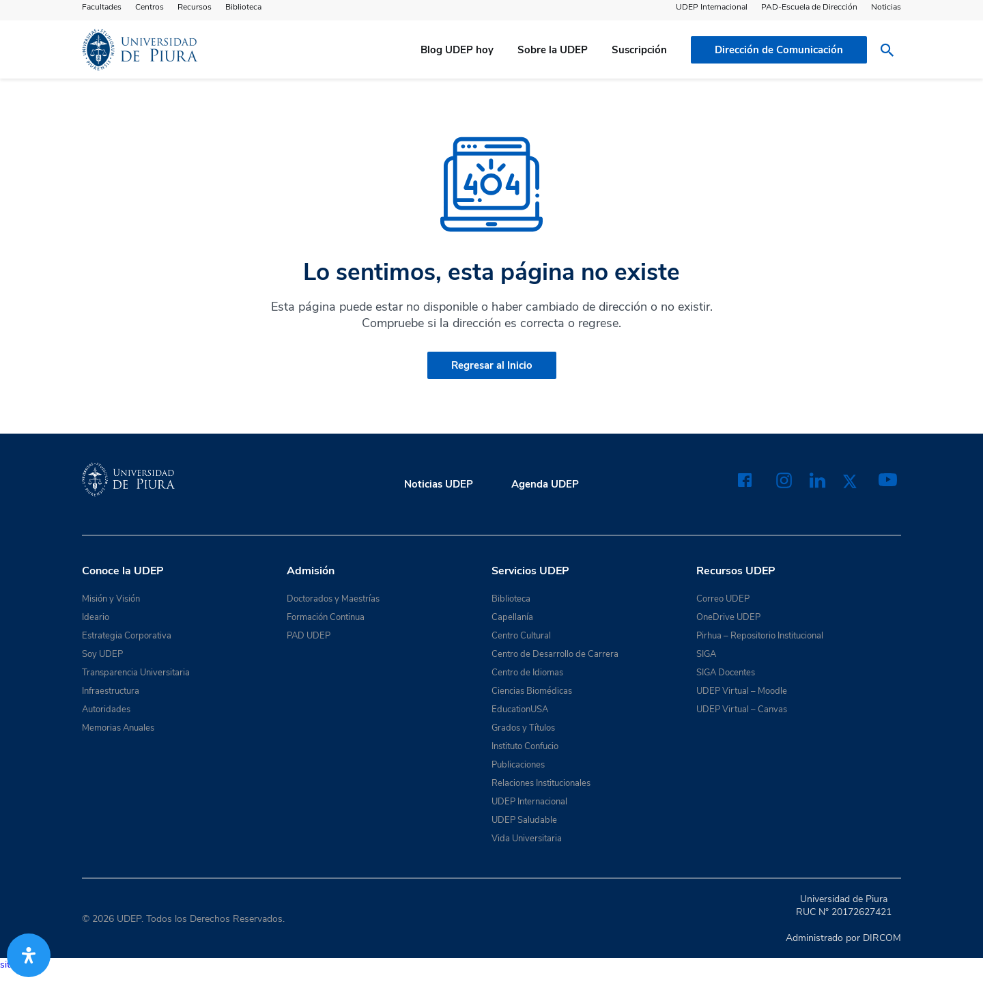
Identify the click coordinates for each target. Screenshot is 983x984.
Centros (149, 6)
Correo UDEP (723, 599)
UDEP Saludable (524, 820)
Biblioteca (243, 6)
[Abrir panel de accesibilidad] (29, 955)
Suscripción (639, 50)
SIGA (706, 654)
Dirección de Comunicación (779, 50)
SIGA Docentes (725, 672)
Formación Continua (326, 617)
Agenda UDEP (545, 484)
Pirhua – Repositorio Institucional (759, 636)
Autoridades (106, 709)
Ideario (95, 617)
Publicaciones (518, 765)
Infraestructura (110, 691)
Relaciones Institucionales (541, 783)
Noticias (886, 6)
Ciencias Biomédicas (532, 691)
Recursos (194, 6)
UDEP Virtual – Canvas (741, 709)
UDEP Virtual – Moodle (741, 691)
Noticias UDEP (438, 484)
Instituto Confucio (525, 746)
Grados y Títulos (523, 728)
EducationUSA (520, 709)
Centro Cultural (521, 636)
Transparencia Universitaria (136, 672)
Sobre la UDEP (552, 50)
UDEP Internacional (711, 6)
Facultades (102, 6)
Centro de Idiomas (527, 672)
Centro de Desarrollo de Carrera (555, 654)
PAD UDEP (308, 636)
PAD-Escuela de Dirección (809, 6)
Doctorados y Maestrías (333, 599)
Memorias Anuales (118, 728)
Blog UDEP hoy (457, 50)
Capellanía (512, 617)
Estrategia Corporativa (126, 636)
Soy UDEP (102, 654)
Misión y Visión (111, 599)
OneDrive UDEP (728, 617)
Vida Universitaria (527, 838)
